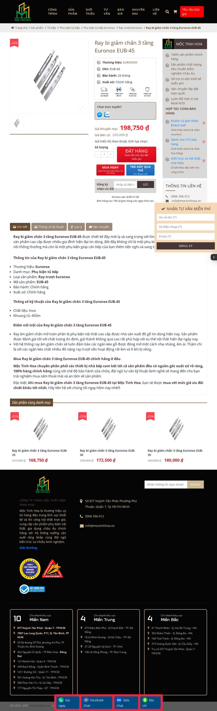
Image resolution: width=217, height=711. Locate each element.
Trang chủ (21, 28)
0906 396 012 (178, 196)
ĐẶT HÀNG (136, 154)
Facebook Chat (93, 702)
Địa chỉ (148, 702)
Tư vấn (107, 12)
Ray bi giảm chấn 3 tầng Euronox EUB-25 (39, 453)
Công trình (52, 12)
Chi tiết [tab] (20, 227)
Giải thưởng (28, 548)
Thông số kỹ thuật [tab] (49, 227)
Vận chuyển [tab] (99, 227)
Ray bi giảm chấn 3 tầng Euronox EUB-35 (175, 453)
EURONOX (130, 62)
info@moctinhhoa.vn (183, 201)
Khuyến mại (138, 12)
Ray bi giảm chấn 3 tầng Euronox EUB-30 (107, 453)
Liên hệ (156, 12)
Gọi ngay (64, 702)
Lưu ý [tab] (76, 227)
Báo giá (121, 12)
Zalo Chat (123, 702)
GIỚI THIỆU (90, 12)
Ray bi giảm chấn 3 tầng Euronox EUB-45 (173, 28)
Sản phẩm (72, 12)
